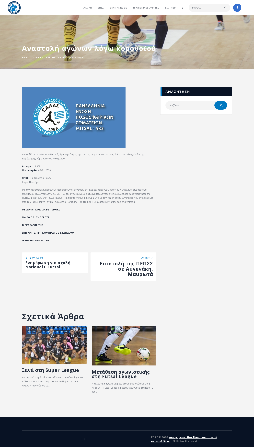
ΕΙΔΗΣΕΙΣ (50, 57)
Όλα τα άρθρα (37, 57)
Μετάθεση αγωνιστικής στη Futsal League (118, 378)
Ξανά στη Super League (46, 374)
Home (25, 57)
